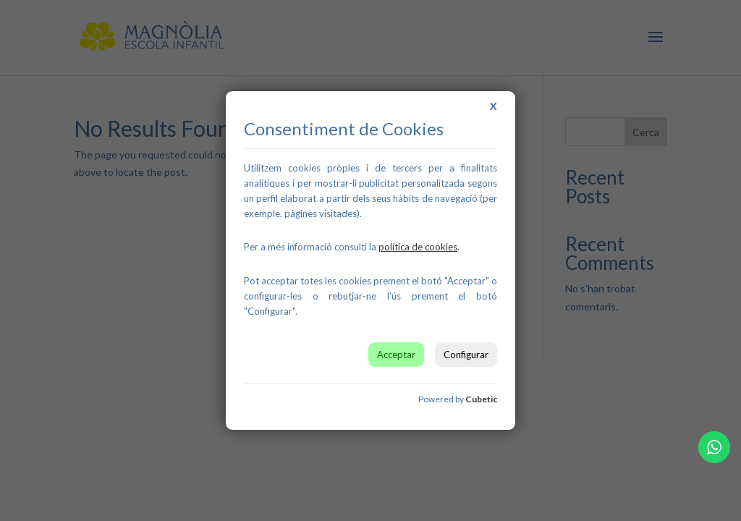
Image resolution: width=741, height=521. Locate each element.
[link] (417, 247)
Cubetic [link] (481, 399)
